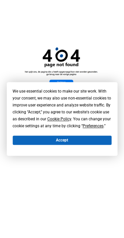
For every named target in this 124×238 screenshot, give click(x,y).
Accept (62, 140)
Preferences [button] (93, 126)
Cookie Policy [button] (59, 119)
